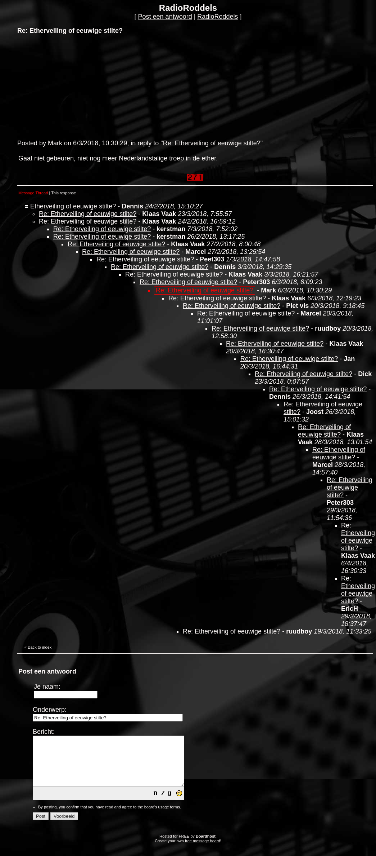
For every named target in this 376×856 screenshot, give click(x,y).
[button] (173, 803)
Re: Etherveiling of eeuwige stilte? (212, 143)
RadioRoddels (217, 16)
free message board (202, 850)
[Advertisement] (71, 86)
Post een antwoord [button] (165, 16)
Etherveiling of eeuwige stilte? (73, 206)
